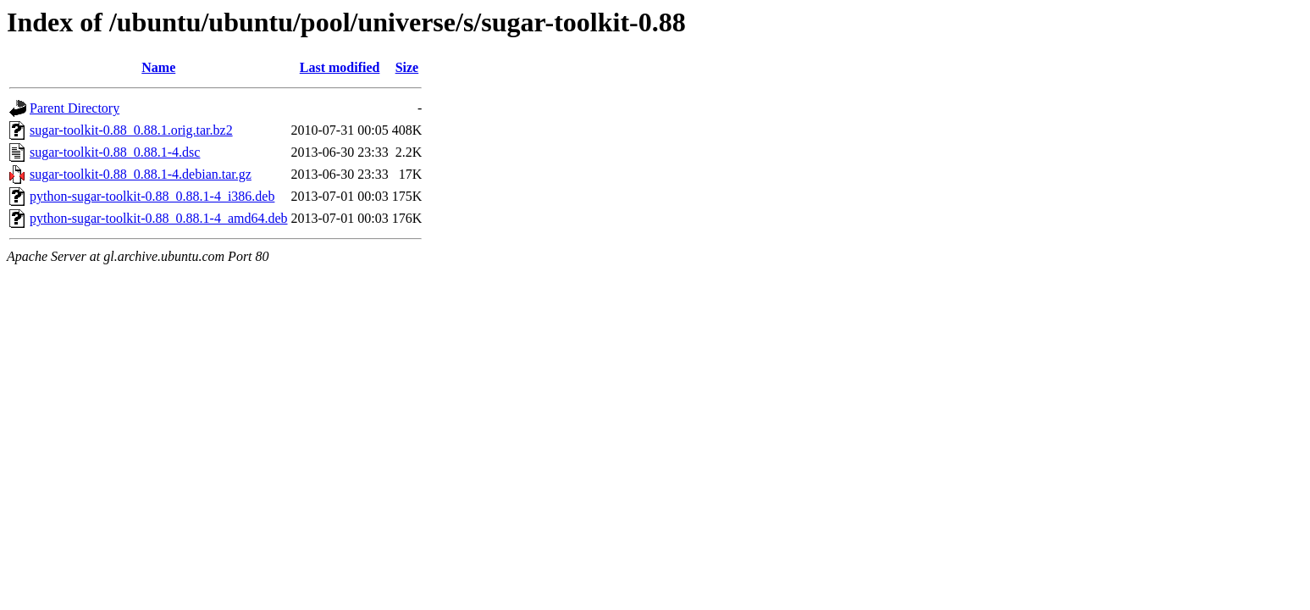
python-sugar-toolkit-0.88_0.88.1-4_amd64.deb (159, 218)
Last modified (340, 67)
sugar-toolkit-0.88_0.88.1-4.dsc (115, 152)
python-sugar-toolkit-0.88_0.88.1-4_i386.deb (152, 196)
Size (407, 67)
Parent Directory (74, 108)
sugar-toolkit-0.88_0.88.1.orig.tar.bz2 (131, 130)
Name (158, 67)
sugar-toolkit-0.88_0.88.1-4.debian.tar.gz (140, 174)
